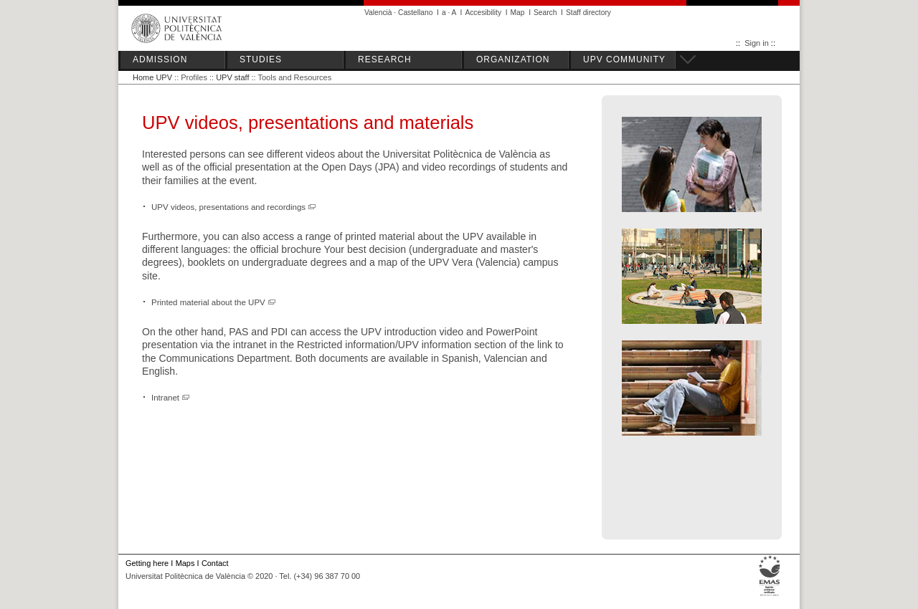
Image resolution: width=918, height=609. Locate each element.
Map (518, 12)
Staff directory (588, 12)
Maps (185, 563)
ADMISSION (160, 59)
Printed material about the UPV (213, 302)
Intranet (170, 397)
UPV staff (232, 77)
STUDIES (261, 59)
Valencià (378, 12)
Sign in (756, 43)
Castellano (415, 12)
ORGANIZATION (512, 59)
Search (545, 12)
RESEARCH (385, 59)
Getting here (147, 563)
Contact (215, 563)
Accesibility (483, 12)
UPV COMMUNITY (624, 59)
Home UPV (152, 77)
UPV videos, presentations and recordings (233, 207)
